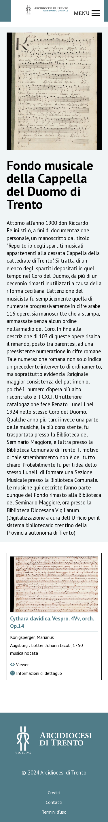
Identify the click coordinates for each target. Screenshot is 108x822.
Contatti (54, 802)
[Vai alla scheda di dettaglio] (54, 673)
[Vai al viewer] (54, 665)
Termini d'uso (54, 812)
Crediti (54, 793)
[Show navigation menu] (87, 13)
